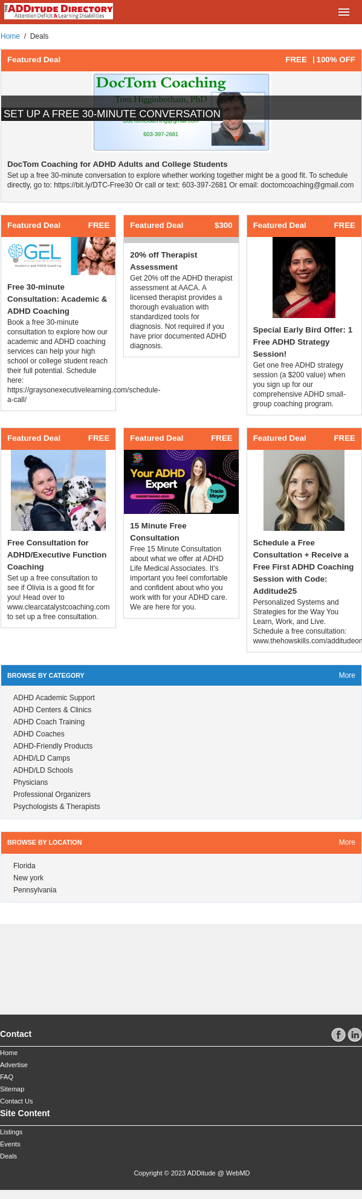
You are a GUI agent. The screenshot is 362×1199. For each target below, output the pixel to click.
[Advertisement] (90, 964)
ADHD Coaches (39, 734)
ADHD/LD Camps (41, 758)
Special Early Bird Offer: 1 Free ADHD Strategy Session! (302, 342)
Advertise (14, 1064)
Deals (8, 1156)
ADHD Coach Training (49, 722)
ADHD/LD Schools (43, 770)
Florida (24, 866)
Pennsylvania (34, 890)
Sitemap (12, 1089)
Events (10, 1144)
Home (10, 36)
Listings (11, 1132)
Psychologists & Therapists (56, 806)
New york (28, 878)
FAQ (6, 1076)
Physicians (30, 782)
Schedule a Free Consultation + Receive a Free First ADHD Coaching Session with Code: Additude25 (303, 567)
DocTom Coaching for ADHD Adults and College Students (117, 164)
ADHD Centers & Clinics (52, 710)
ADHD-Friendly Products (52, 746)
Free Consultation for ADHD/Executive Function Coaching (56, 554)
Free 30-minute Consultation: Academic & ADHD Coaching (57, 299)
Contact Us (16, 1101)
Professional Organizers (52, 794)
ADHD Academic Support (54, 698)
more (347, 675)
